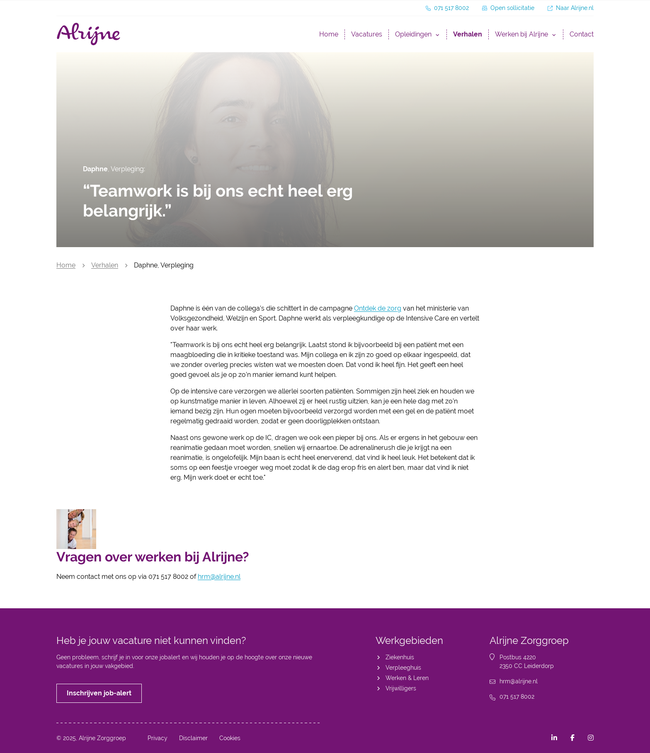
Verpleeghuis (403, 667)
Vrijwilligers (401, 688)
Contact (582, 34)
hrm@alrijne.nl (219, 577)
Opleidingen (413, 34)
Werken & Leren (407, 678)
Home (328, 34)
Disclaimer (193, 738)
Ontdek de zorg (377, 308)
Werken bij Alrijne (521, 34)
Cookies (229, 738)
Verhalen (467, 34)
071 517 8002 (517, 696)
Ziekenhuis (400, 657)
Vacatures (366, 34)
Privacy (157, 738)
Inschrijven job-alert (99, 693)
